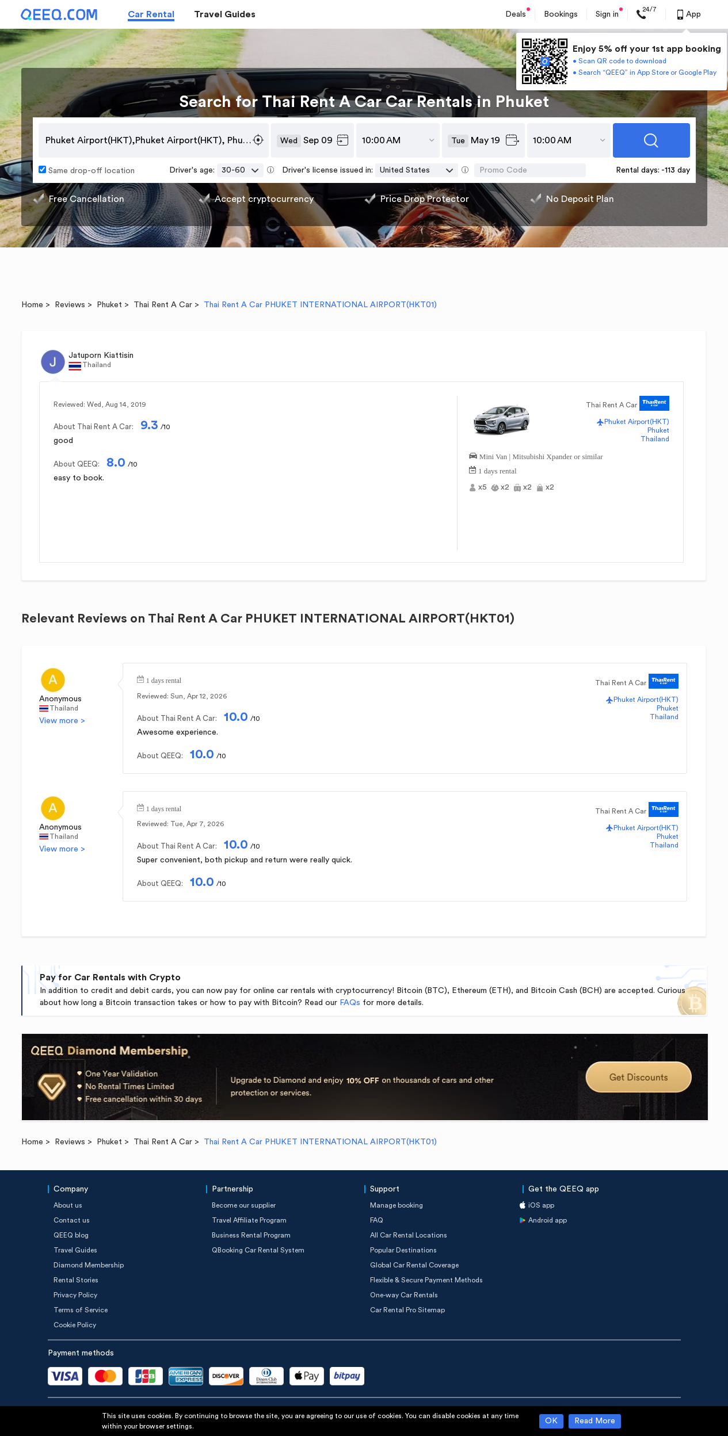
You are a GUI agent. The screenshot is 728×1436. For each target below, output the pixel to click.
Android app (547, 1220)
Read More (594, 1421)
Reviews (70, 305)
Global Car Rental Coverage (414, 1265)
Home (32, 305)
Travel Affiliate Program (249, 1220)
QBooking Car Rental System (258, 1250)
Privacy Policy (75, 1295)
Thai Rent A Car (163, 305)
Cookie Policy (75, 1325)
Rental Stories (76, 1280)
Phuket (109, 305)
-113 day (675, 170)
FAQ (376, 1220)
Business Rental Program (251, 1235)
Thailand (655, 439)
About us (68, 1205)
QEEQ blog (71, 1235)
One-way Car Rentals (404, 1295)
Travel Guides (225, 14)
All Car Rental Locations (408, 1235)
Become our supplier (244, 1205)
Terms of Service (81, 1310)
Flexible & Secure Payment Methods (426, 1280)
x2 (505, 487)
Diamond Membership (89, 1265)
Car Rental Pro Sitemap (407, 1310)
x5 (482, 487)
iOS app (541, 1205)
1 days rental (497, 469)
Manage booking (396, 1205)
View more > (62, 721)
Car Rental (151, 14)
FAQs (350, 1003)
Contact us (72, 1220)
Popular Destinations (403, 1250)
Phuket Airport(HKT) (636, 421)
